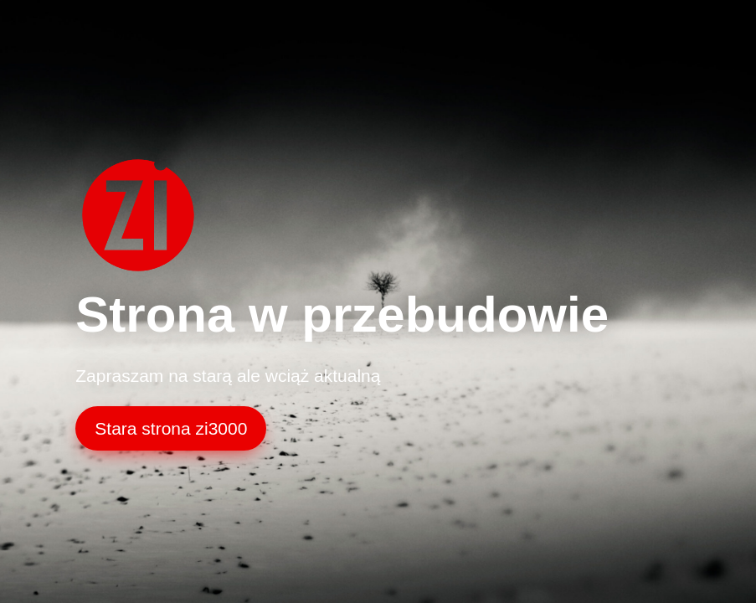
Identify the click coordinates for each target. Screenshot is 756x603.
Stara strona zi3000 (171, 428)
